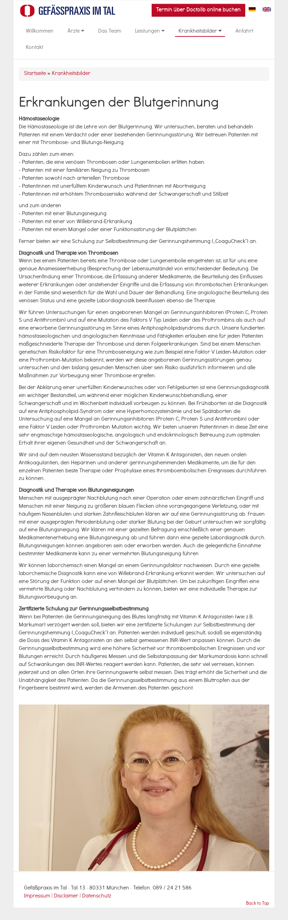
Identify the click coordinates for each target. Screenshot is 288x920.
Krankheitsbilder (200, 31)
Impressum (37, 896)
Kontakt (34, 48)
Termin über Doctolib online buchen (198, 10)
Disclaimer (67, 896)
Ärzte (75, 31)
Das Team (109, 31)
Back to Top (257, 904)
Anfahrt (244, 31)
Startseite (35, 74)
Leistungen (150, 31)
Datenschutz (96, 896)
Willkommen (40, 31)
